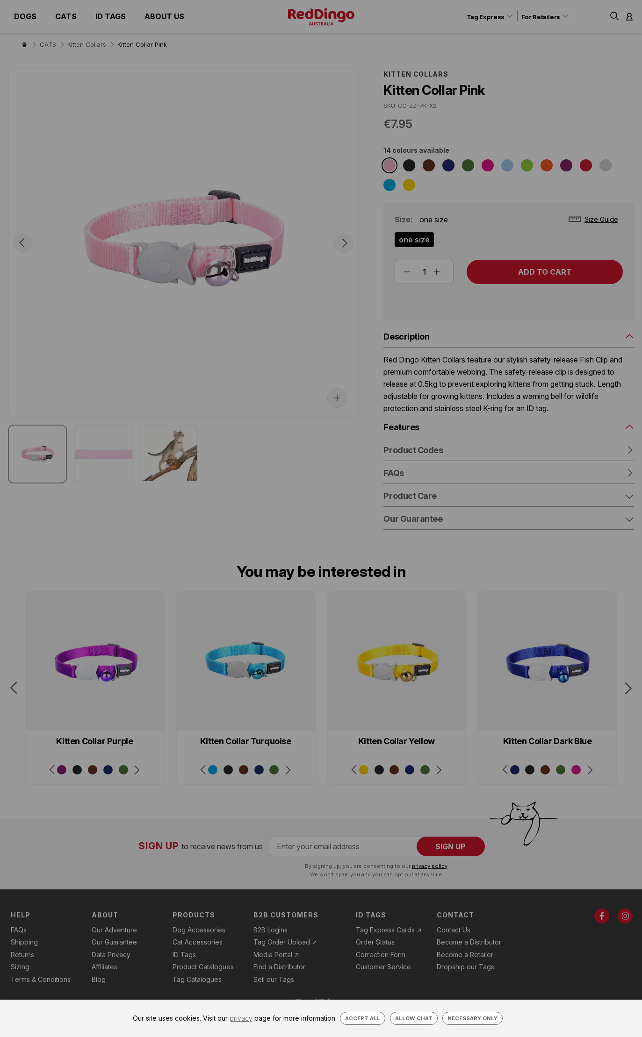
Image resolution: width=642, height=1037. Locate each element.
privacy (241, 1018)
